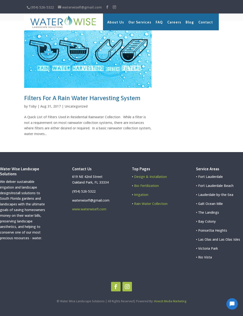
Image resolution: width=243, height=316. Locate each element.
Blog (190, 22)
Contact (205, 22)
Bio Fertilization (146, 185)
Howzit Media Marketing (170, 301)
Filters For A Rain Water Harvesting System (82, 98)
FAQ (159, 22)
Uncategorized (76, 106)
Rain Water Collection (151, 203)
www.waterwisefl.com (89, 209)
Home (97, 22)
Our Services (139, 22)
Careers (174, 22)
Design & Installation (150, 176)
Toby (33, 106)
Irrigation (141, 194)
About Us (115, 22)
